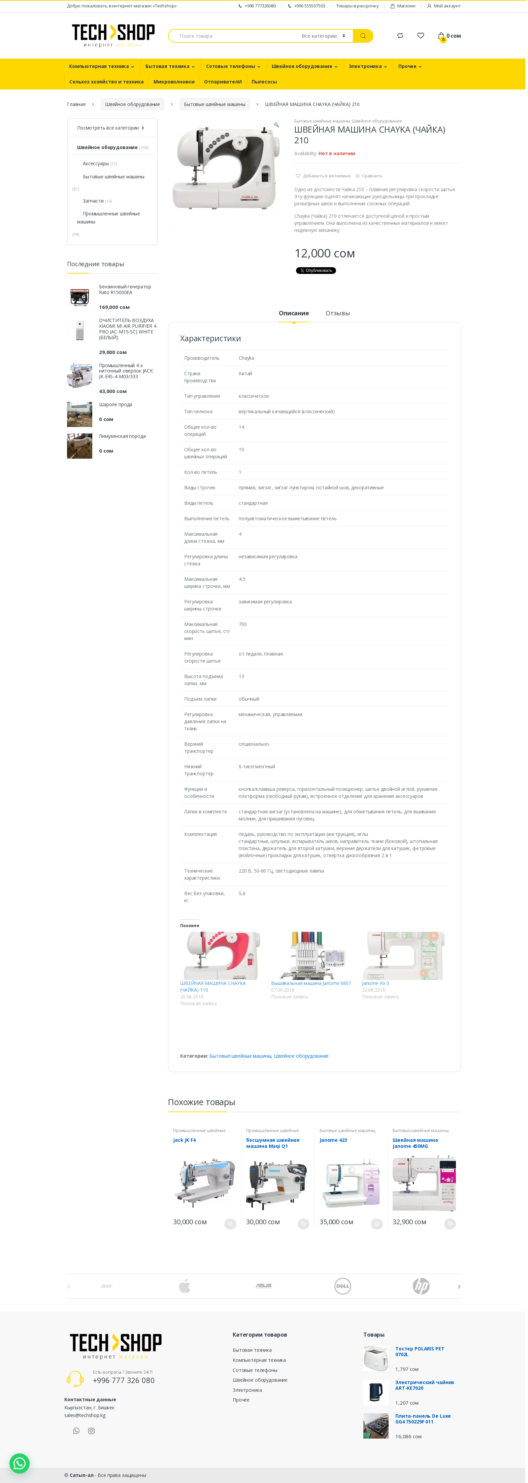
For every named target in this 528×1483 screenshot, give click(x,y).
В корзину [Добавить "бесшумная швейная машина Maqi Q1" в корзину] (303, 1224)
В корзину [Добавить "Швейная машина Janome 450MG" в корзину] (450, 1224)
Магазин (403, 6)
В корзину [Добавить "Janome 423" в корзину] (377, 1224)
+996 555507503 (306, 6)
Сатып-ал (82, 1475)
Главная (76, 104)
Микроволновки (174, 81)
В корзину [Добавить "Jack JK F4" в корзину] (230, 1224)
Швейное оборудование (302, 66)
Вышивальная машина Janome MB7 (311, 983)
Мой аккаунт (444, 6)
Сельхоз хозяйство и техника (106, 81)
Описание (294, 313)
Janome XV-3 (375, 983)
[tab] (294, 316)
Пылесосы (264, 81)
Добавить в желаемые (326, 176)
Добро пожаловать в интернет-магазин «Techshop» (122, 6)
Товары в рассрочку (357, 6)
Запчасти (90, 201)
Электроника (365, 66)
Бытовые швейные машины (214, 104)
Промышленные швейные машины (108, 217)
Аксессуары (93, 163)
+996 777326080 (256, 6)
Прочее (407, 66)
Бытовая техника (167, 66)
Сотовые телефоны (230, 66)
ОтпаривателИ (222, 81)
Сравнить (372, 176)
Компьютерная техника (99, 66)
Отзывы (338, 313)
